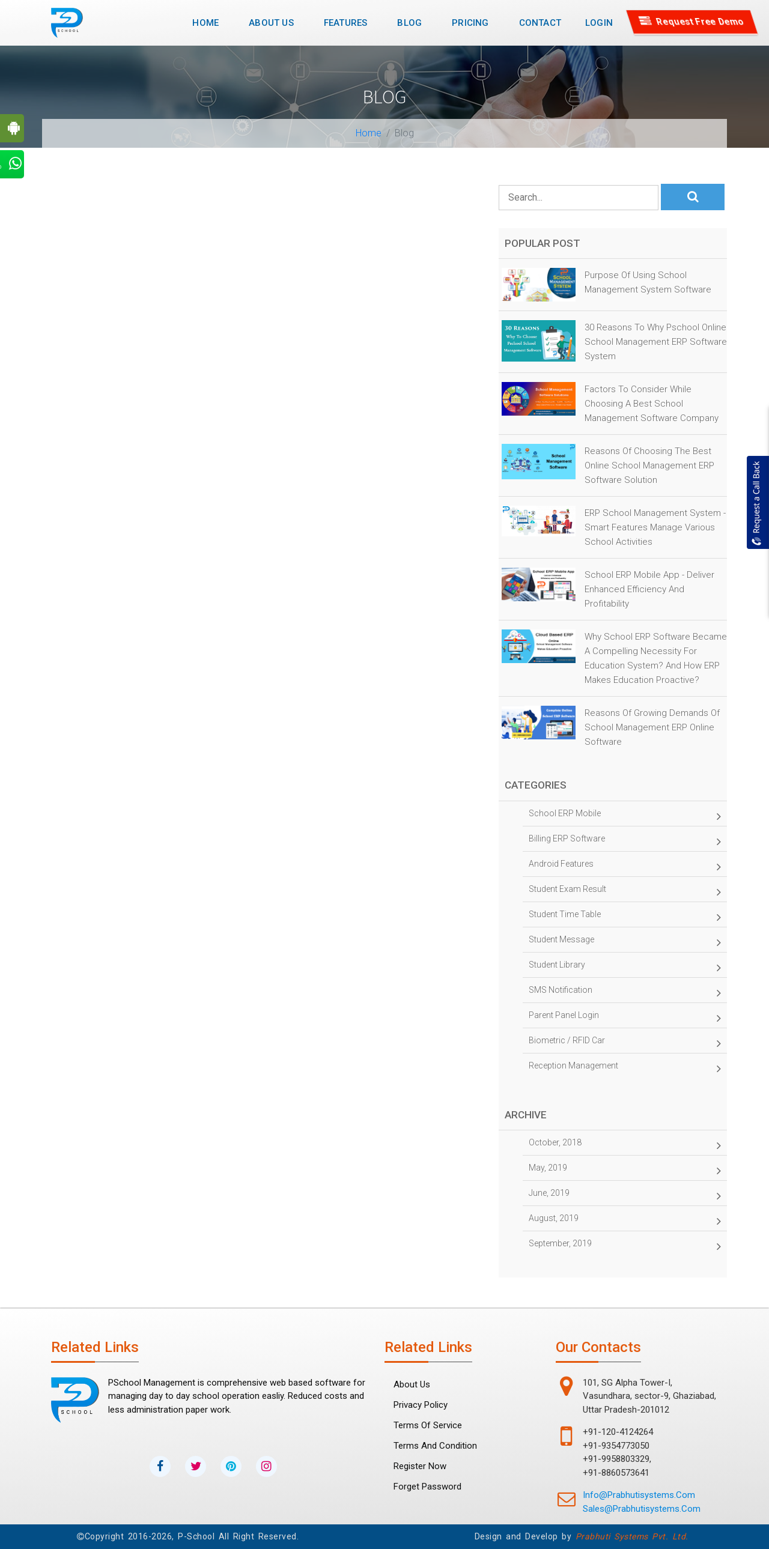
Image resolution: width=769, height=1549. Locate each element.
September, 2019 (625, 1246)
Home (210, 22)
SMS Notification (625, 993)
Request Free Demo (692, 21)
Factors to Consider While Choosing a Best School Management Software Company (652, 403)
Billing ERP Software (625, 841)
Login (599, 22)
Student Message (625, 942)
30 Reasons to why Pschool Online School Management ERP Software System (656, 342)
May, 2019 (625, 1171)
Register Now (420, 1466)
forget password (427, 1486)
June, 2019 (625, 1196)
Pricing (470, 22)
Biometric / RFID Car (625, 1043)
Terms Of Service (428, 1425)
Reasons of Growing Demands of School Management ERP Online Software (652, 727)
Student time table (625, 917)
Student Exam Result (625, 892)
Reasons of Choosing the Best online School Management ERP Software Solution (649, 465)
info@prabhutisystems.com (639, 1495)
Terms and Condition (435, 1445)
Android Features (625, 867)
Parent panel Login (625, 1018)
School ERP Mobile (625, 816)
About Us (271, 22)
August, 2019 (625, 1221)
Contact (540, 22)
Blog (409, 22)
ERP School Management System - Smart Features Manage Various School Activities (655, 527)
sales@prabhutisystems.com (642, 1508)
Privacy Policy (421, 1404)
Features (346, 22)
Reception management (625, 1068)
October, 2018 (625, 1145)
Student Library (625, 968)
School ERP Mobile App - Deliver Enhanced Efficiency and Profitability (649, 589)
